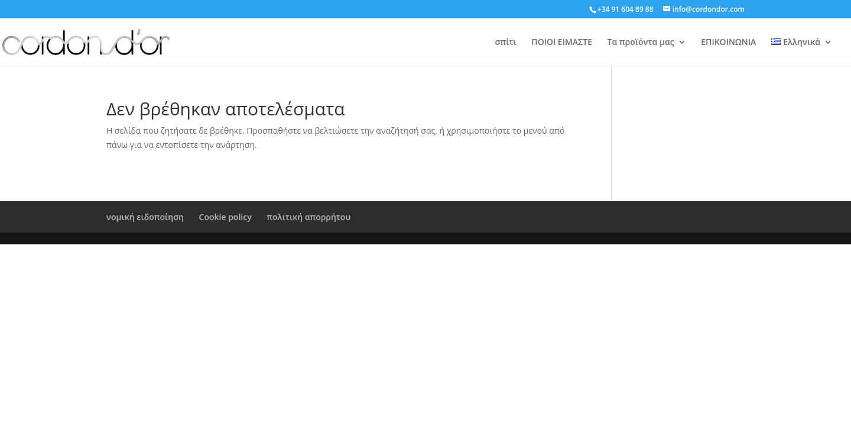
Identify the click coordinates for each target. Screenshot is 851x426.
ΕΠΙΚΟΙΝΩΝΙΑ (728, 42)
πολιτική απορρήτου (308, 216)
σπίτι (506, 42)
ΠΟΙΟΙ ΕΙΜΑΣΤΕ (561, 42)
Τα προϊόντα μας (641, 42)
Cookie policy (225, 216)
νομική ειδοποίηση (145, 216)
